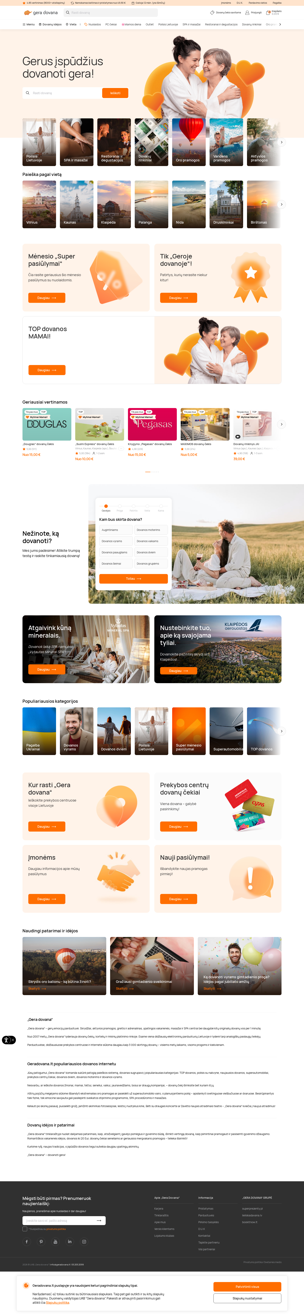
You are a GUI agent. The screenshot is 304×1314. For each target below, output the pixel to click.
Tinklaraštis (161, 1258)
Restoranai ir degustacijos (221, 24)
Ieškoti (115, 93)
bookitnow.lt (249, 1264)
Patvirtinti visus (247, 1287)
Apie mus (160, 1264)
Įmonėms (226, 2)
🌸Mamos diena (131, 24)
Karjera (158, 1251)
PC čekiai (111, 24)
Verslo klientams (164, 1271)
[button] (281, 142)
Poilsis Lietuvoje (168, 24)
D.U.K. (240, 2)
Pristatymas (205, 1251)
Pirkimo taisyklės (208, 1264)
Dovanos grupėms (148, 563)
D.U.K (201, 1271)
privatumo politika (56, 1271)
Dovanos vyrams (112, 541)
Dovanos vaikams (147, 541)
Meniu (28, 24)
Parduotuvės (206, 1258)
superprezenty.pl (252, 1251)
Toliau (133, 578)
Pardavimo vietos (258, 2)
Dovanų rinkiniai (251, 24)
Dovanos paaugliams (114, 552)
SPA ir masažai (191, 24)
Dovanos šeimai (111, 563)
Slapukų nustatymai (247, 1298)
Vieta (71, 24)
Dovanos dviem (146, 552)
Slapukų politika (57, 1302)
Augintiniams (110, 530)
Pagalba (277, 2)
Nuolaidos (92, 24)
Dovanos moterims (148, 530)
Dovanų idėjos (50, 24)
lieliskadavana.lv (252, 1258)
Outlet (150, 24)
